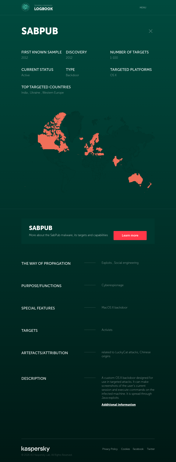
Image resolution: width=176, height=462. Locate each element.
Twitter (151, 449)
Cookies (125, 449)
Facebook (138, 449)
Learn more (130, 235)
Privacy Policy (110, 449)
